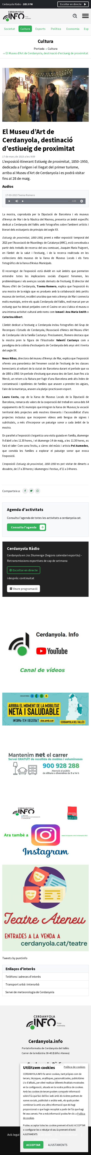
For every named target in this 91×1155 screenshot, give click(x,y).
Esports (40, 29)
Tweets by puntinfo (14, 958)
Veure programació (23, 589)
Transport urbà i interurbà (22, 984)
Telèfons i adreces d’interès (23, 976)
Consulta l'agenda (28, 527)
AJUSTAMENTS (57, 1145)
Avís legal (13, 1134)
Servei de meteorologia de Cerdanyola (29, 992)
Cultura (25, 29)
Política (56, 29)
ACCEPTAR (33, 1145)
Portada (39, 48)
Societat (9, 29)
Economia (72, 29)
